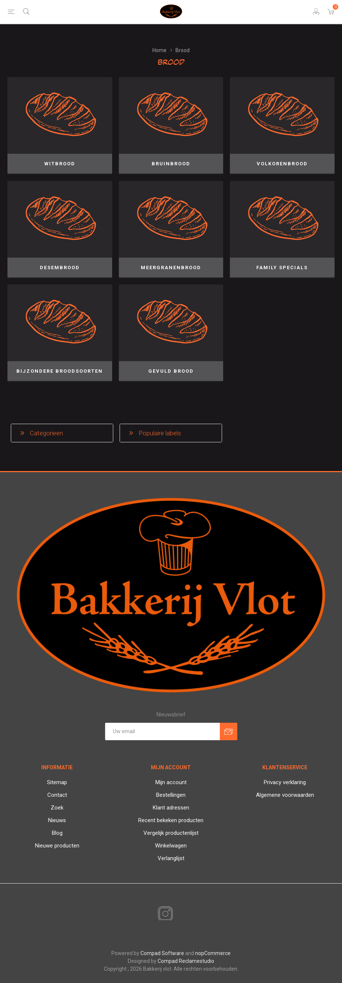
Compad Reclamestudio (186, 961)
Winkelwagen (171, 845)
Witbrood (59, 163)
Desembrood (60, 267)
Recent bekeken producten (170, 820)
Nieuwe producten (57, 845)
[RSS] (178, 914)
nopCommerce (213, 953)
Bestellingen (171, 795)
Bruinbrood (171, 163)
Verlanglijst (171, 858)
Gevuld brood (171, 371)
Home (159, 50)
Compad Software (162, 953)
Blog (57, 833)
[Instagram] (164, 914)
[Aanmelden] (162, 731)
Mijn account (171, 782)
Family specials (282, 267)
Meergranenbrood (171, 267)
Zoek (57, 807)
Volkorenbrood (282, 163)
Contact (57, 795)
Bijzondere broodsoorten (59, 371)
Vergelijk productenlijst (171, 833)
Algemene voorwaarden (285, 795)
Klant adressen (171, 807)
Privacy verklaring (285, 782)
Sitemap (57, 782)
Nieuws (57, 820)
